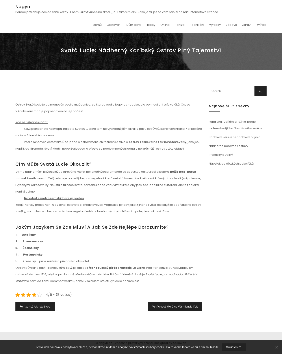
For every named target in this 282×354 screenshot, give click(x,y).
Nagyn (22, 7)
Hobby (150, 25)
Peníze (180, 25)
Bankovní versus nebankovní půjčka (234, 137)
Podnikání (197, 25)
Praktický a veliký (221, 155)
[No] (276, 347)
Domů (97, 25)
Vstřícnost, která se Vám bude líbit (175, 306)
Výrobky (215, 25)
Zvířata (261, 25)
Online (165, 25)
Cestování (114, 25)
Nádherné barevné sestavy (228, 146)
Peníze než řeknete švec (35, 306)
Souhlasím (233, 347)
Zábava (231, 25)
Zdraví (246, 25)
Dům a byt (133, 25)
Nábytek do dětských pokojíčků (231, 163)
